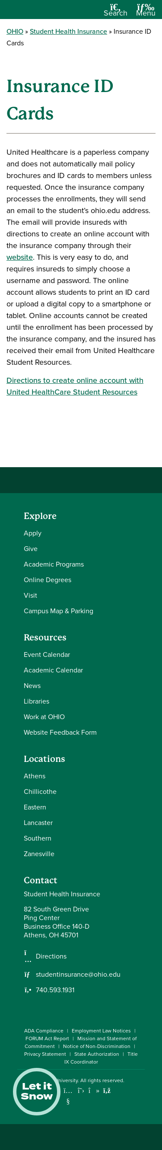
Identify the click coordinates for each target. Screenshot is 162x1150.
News (32, 686)
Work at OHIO (44, 717)
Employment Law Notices (101, 1031)
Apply (32, 533)
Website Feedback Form (60, 732)
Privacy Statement (45, 1054)
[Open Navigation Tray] (146, 12)
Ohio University (60, 1080)
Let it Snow (37, 1092)
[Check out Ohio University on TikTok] (94, 1090)
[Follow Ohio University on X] (81, 1090)
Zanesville (39, 854)
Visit (30, 595)
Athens (34, 776)
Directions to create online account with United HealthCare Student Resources (74, 386)
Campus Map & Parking (58, 611)
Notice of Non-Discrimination (96, 1046)
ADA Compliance (44, 1031)
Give (31, 549)
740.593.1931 (55, 990)
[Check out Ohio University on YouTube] (68, 1096)
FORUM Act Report (47, 1038)
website (19, 257)
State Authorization (96, 1054)
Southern (37, 838)
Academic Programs (54, 564)
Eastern (35, 807)
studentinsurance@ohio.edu (78, 974)
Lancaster (38, 823)
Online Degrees (47, 580)
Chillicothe (40, 791)
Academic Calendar (53, 670)
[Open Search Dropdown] (115, 12)
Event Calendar (47, 654)
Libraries (36, 701)
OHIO (14, 31)
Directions (51, 956)
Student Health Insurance (68, 31)
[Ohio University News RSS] (107, 1090)
